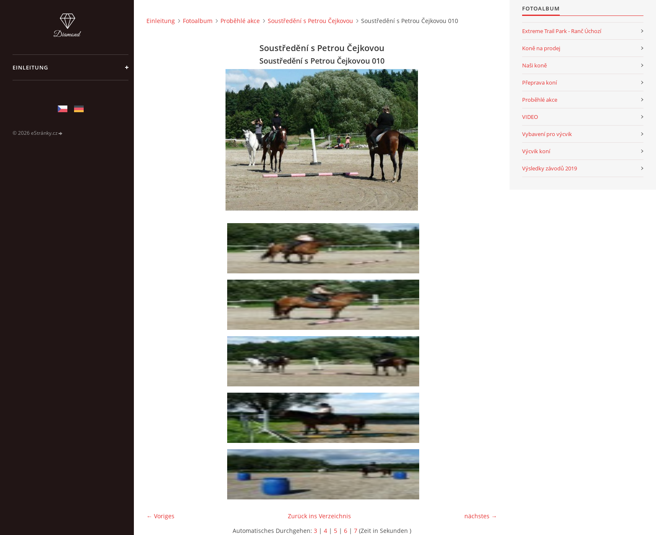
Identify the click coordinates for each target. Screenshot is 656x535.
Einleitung (30, 67)
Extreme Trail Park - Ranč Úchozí (561, 31)
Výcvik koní (536, 151)
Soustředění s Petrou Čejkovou (310, 21)
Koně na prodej (541, 48)
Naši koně (534, 65)
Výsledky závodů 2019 (549, 168)
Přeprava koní (539, 82)
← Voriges (160, 516)
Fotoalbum (198, 21)
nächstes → (480, 516)
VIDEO (530, 117)
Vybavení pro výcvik (547, 134)
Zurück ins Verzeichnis (319, 516)
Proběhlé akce (240, 21)
